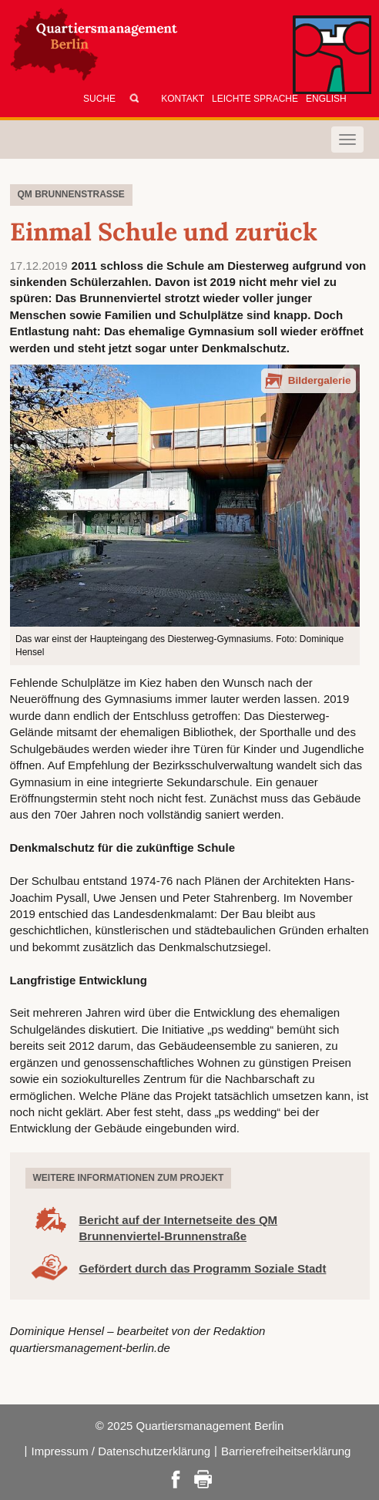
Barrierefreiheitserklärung (285, 1451)
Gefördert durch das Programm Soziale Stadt (203, 1268)
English (326, 98)
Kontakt (182, 98)
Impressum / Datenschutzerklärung (120, 1451)
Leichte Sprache (255, 98)
